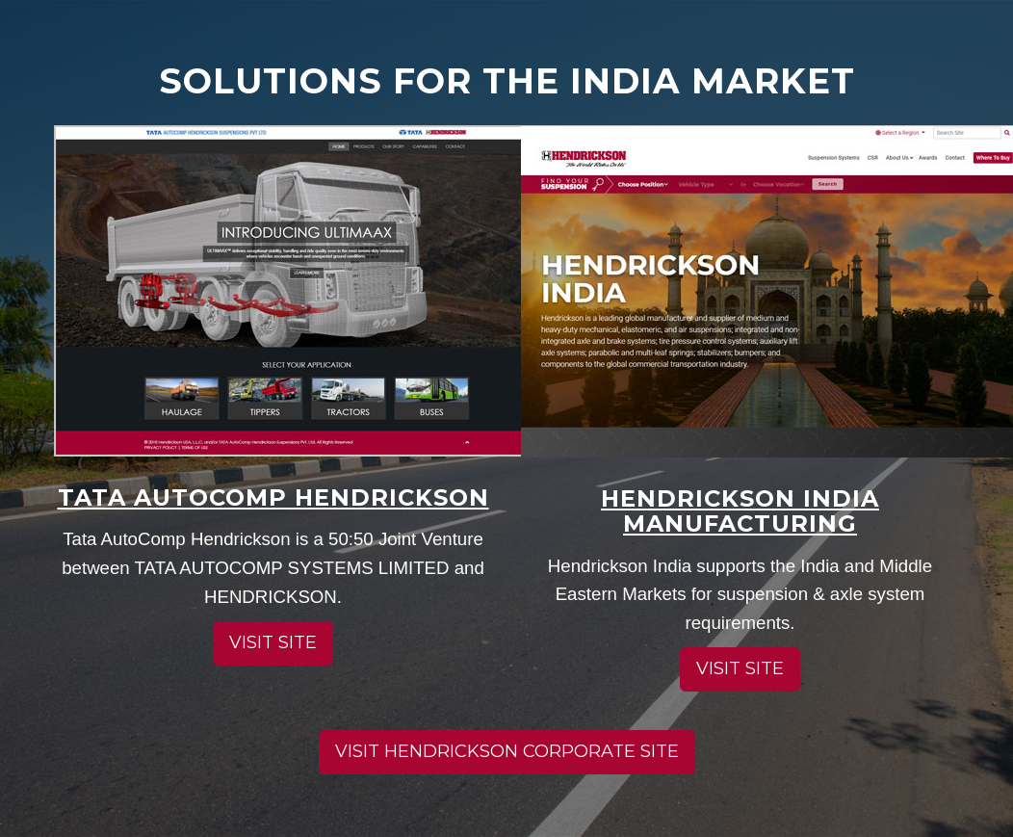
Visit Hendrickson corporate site (507, 751)
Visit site (273, 642)
